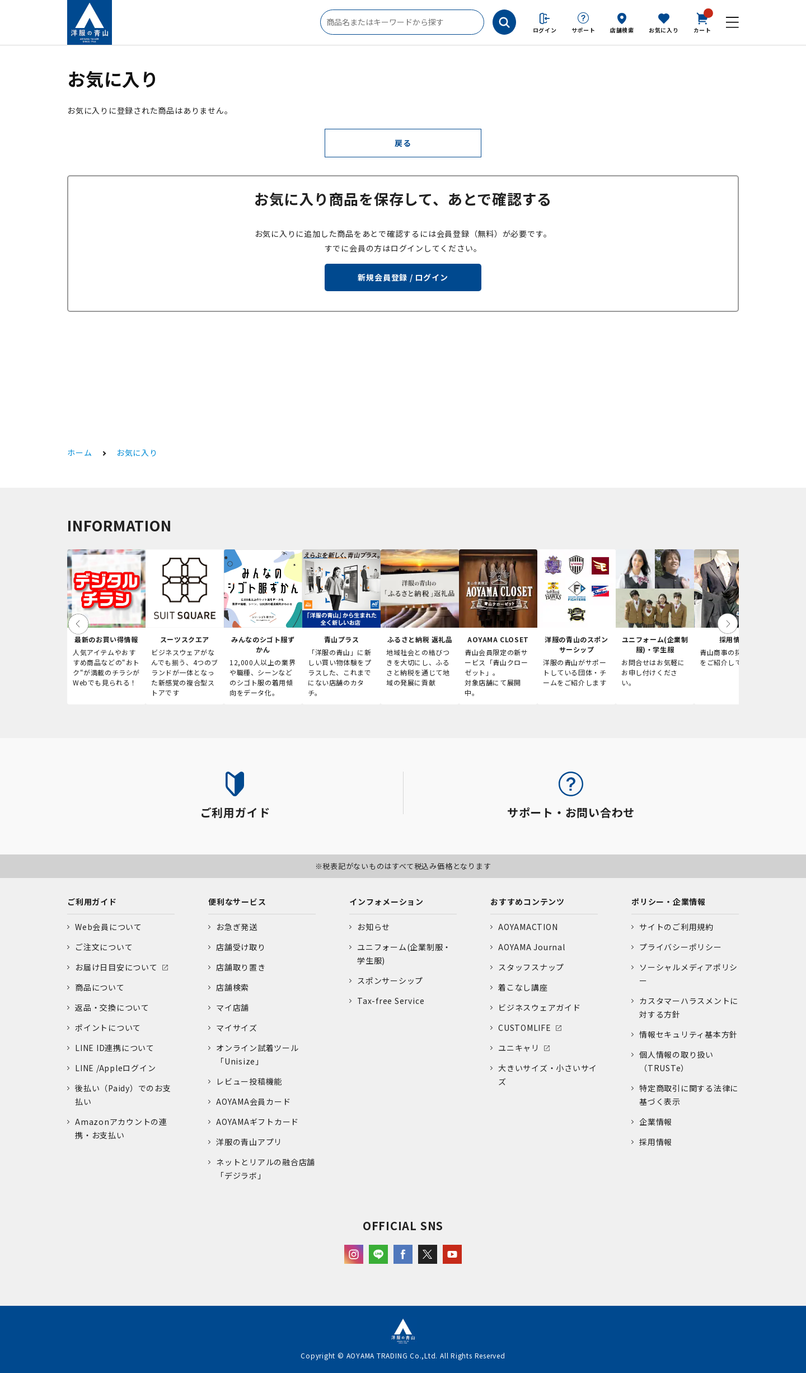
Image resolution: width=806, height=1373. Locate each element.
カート (702, 22)
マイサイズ (236, 1027)
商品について (100, 987)
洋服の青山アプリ (249, 1141)
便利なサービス (237, 901)
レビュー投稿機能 (249, 1081)
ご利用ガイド (92, 901)
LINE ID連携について (114, 1047)
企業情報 (655, 1121)
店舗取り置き (241, 967)
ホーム (79, 452)
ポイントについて (108, 1027)
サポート (583, 30)
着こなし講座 (523, 987)
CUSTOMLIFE (524, 1027)
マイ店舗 (232, 1007)
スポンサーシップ (390, 980)
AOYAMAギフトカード (257, 1121)
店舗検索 (622, 30)
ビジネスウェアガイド (539, 1007)
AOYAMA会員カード (253, 1101)
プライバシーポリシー (680, 946)
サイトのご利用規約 (676, 926)
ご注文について (104, 946)
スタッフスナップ (531, 967)
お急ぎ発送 (236, 926)
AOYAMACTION (527, 926)
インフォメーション (386, 901)
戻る (403, 142)
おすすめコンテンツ (527, 901)
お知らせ (373, 926)
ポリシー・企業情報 (668, 901)
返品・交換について (112, 1007)
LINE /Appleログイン (115, 1067)
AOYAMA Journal (531, 946)
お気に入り (664, 30)
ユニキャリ (519, 1047)
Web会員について (108, 926)
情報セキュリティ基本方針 (688, 1034)
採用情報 (655, 1141)
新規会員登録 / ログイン (403, 277)
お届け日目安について (116, 967)
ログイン (545, 30)
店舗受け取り (241, 946)
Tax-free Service (390, 1000)
